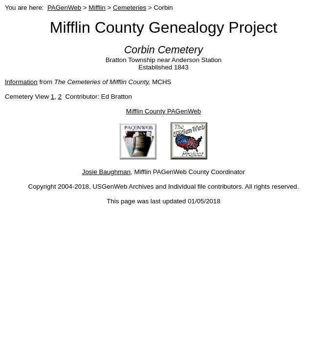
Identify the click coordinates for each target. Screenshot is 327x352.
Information (21, 82)
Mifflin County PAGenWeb (163, 111)
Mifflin (97, 7)
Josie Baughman (106, 172)
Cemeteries (129, 7)
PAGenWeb (64, 7)
